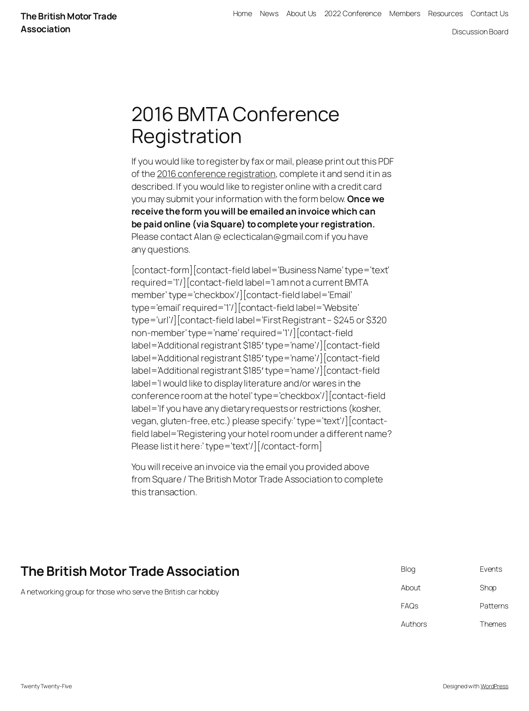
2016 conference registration (216, 173)
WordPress (494, 686)
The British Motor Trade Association (69, 22)
